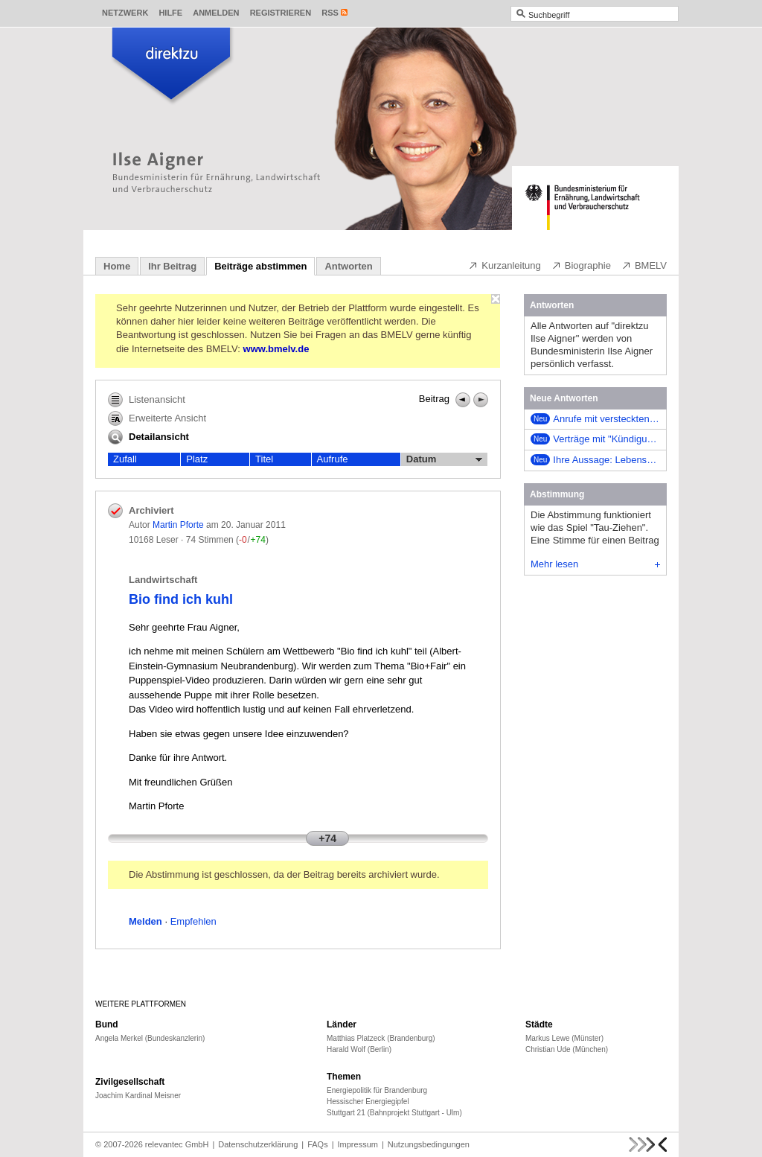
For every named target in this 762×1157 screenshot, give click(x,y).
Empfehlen (193, 921)
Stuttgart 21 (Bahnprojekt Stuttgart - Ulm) (394, 1113)
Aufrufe (332, 459)
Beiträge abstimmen (260, 266)
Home (116, 266)
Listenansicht (146, 399)
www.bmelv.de (276, 348)
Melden (145, 921)
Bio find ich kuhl (181, 599)
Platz (197, 459)
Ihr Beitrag (172, 266)
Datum (444, 459)
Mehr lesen (595, 564)
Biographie (581, 265)
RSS (330, 12)
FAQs (317, 1144)
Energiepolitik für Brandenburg (377, 1090)
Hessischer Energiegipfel (368, 1101)
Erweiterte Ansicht (157, 418)
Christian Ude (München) (566, 1049)
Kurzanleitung (504, 265)
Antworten (348, 266)
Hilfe (170, 12)
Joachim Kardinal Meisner (138, 1095)
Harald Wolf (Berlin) (359, 1049)
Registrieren (281, 12)
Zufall (125, 459)
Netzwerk (125, 12)
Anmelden (216, 12)
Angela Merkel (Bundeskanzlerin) (150, 1038)
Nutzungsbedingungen (429, 1144)
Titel (264, 459)
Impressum (358, 1144)
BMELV (644, 265)
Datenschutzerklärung (258, 1144)
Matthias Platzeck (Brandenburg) (381, 1038)
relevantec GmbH (177, 1144)
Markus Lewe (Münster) (564, 1038)
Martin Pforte (178, 525)
